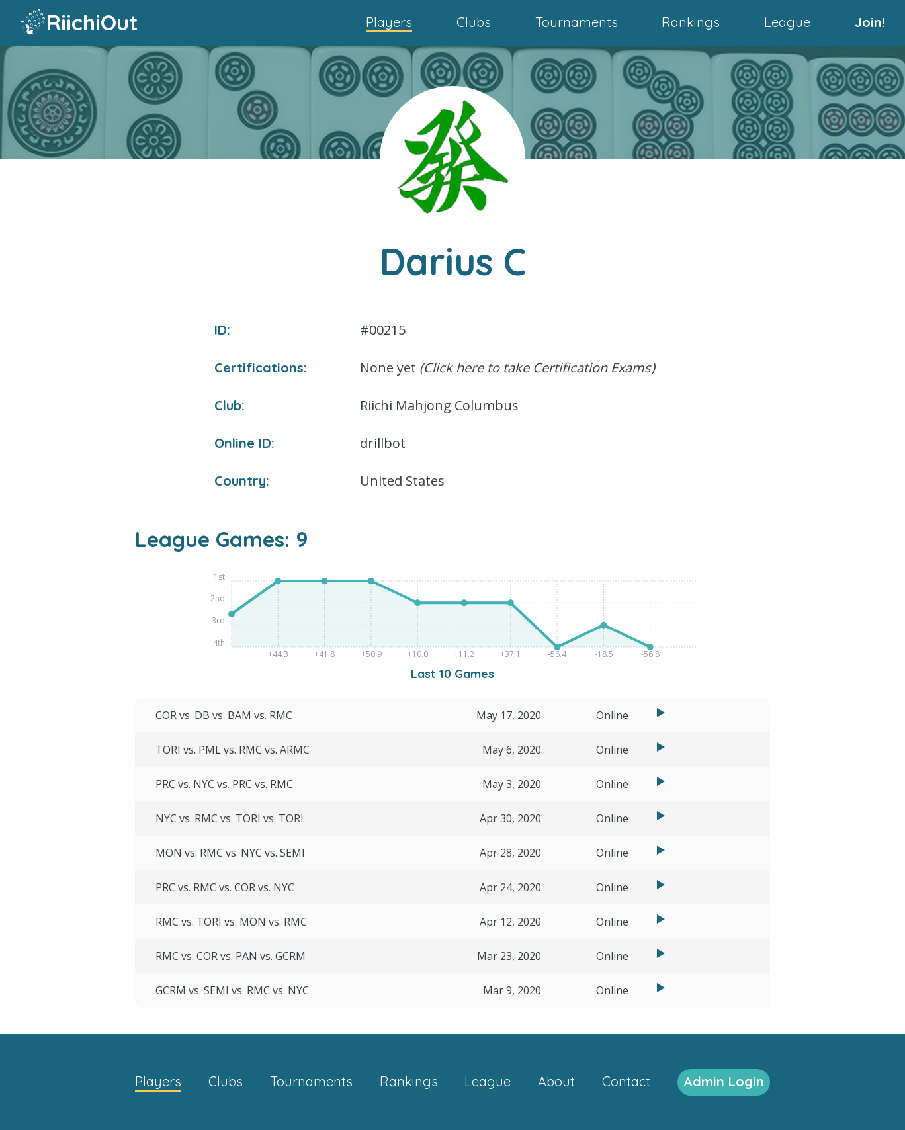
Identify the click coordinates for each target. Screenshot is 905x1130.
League (787, 22)
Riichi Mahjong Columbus (439, 405)
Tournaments (576, 22)
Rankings (691, 22)
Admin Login (723, 1081)
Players (389, 22)
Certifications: (260, 367)
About (556, 1081)
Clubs (473, 22)
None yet (507, 367)
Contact (626, 1081)
